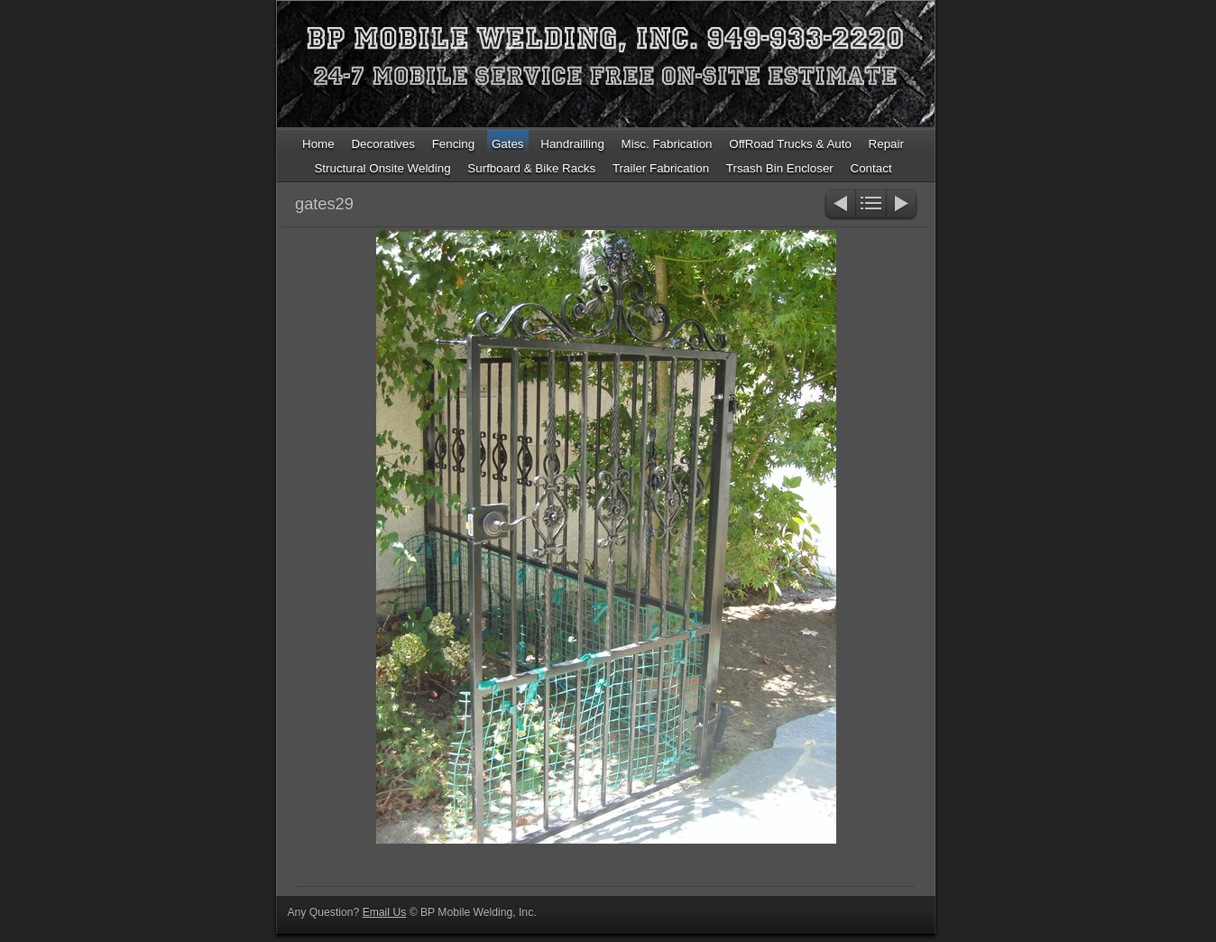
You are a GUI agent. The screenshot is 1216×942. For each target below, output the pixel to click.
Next (902, 205)
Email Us (385, 912)
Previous (839, 205)
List (871, 205)
